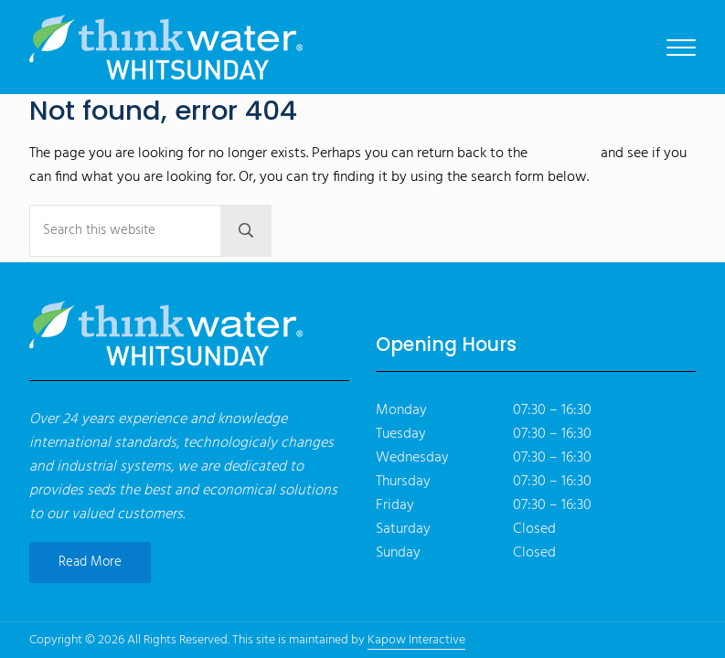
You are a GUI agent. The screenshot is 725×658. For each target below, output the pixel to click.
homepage (564, 153)
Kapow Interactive (416, 640)
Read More (90, 562)
